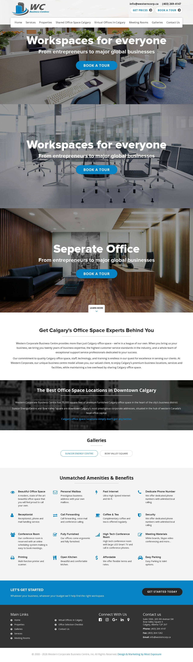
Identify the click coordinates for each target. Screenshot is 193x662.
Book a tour (169, 10)
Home (18, 22)
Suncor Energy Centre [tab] (79, 453)
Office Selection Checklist (71, 624)
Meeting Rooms (138, 22)
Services (31, 22)
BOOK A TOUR (96, 65)
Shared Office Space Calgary (73, 22)
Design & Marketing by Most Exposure (139, 654)
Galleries (157, 22)
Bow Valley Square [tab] (116, 453)
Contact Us (173, 22)
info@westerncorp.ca (144, 4)
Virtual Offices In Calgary (109, 22)
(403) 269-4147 (171, 4)
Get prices (142, 10)
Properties (45, 22)
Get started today (162, 591)
